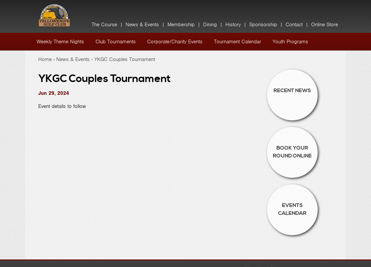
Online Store (324, 24)
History (233, 24)
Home (45, 59)
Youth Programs (290, 41)
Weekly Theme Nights (60, 41)
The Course (104, 24)
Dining (210, 24)
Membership (181, 24)
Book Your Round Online (292, 152)
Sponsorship (263, 24)
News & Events (142, 24)
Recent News (292, 90)
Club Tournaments (116, 41)
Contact (294, 24)
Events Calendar (292, 209)
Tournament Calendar (237, 41)
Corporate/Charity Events (175, 41)
